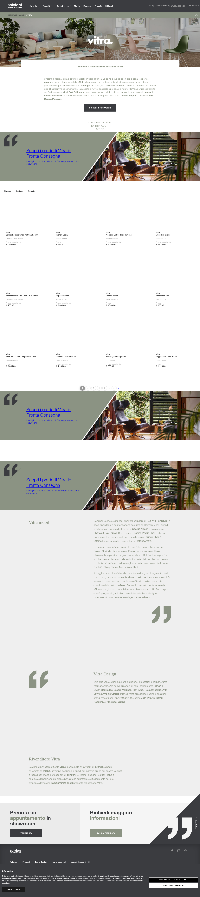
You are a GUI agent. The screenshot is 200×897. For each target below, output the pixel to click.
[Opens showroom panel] (162, 6)
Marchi (22, 15)
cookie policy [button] (43, 878)
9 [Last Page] (113, 388)
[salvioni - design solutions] (15, 5)
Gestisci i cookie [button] (13, 889)
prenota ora (26, 833)
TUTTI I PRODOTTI (100, 126)
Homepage (12, 15)
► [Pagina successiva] (118, 388)
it (85, 862)
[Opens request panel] (193, 6)
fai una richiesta (106, 833)
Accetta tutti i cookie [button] (173, 885)
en (89, 862)
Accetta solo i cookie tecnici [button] (173, 880)
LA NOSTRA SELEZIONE (100, 122)
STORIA (100, 129)
